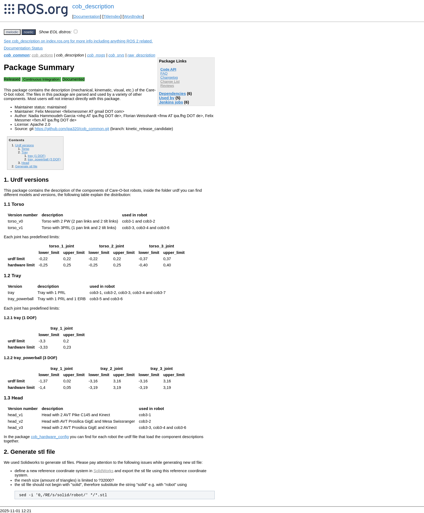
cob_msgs (96, 55)
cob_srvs (116, 55)
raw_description (141, 55)
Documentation (86, 16)
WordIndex (133, 16)
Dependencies (172, 93)
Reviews (167, 86)
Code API (168, 69)
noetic (29, 32)
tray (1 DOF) (36, 155)
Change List (170, 82)
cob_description (93, 6)
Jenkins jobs (171, 102)
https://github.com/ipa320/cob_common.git (72, 129)
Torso (25, 148)
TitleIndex (111, 16)
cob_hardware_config (50, 437)
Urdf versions (24, 145)
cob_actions (42, 55)
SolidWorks (104, 471)
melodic (12, 32)
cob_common (16, 55)
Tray (24, 152)
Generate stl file (26, 166)
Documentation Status (23, 48)
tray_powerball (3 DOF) (44, 159)
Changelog (169, 77)
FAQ (164, 73)
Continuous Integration (41, 79)
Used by (166, 98)
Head (25, 162)
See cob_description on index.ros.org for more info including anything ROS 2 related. (78, 41)
